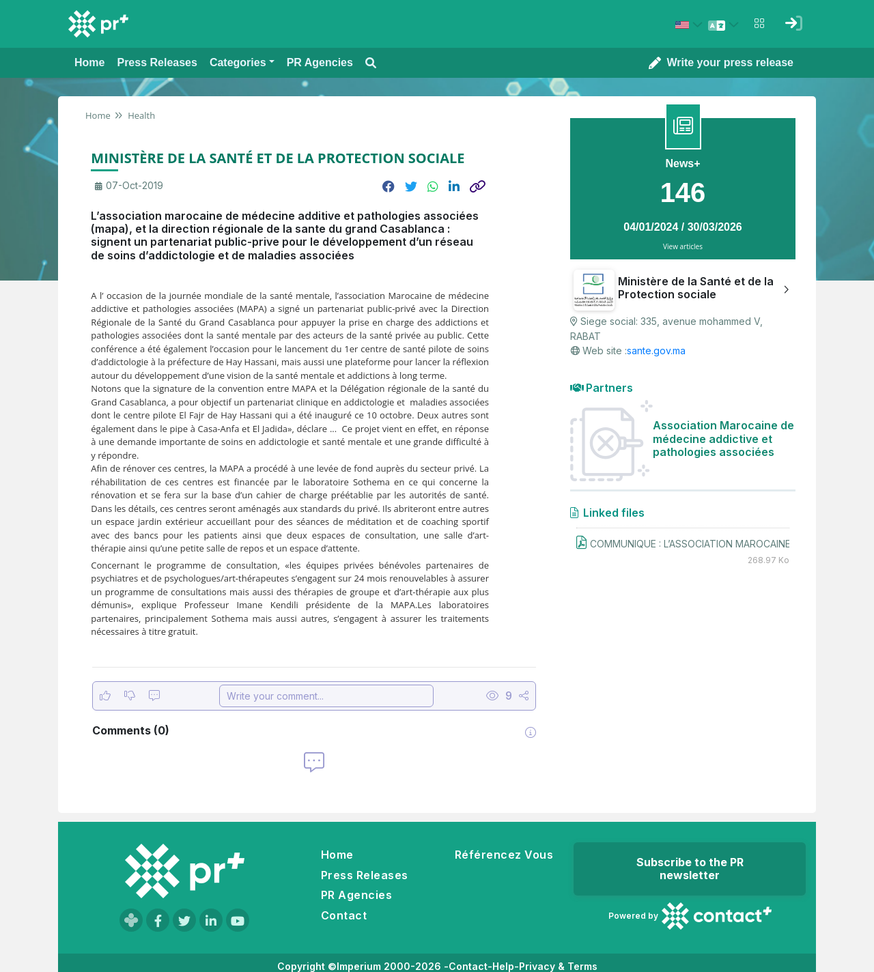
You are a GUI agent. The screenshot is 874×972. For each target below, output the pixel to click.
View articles (683, 246)
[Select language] (725, 24)
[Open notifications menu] (759, 23)
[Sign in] (793, 23)
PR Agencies (356, 895)
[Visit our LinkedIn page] (211, 920)
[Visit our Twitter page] (184, 920)
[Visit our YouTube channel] (237, 920)
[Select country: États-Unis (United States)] (691, 24)
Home (98, 115)
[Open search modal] (371, 63)
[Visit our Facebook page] (157, 920)
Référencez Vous (504, 854)
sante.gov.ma (656, 350)
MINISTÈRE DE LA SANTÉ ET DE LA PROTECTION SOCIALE (277, 158)
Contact (344, 915)
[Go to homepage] (184, 871)
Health (140, 115)
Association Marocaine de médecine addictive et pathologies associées (723, 438)
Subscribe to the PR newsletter (690, 868)
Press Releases (364, 875)
